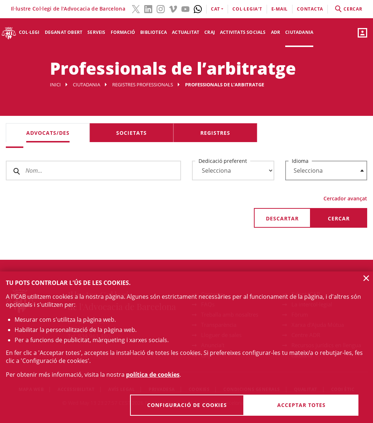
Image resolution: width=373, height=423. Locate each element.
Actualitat (185, 32)
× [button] (366, 278)
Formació (123, 32)
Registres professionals (142, 84)
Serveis (96, 32)
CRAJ (209, 32)
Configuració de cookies (187, 405)
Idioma (300, 160)
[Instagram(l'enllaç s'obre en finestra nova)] (161, 8)
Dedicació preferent (223, 160)
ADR (275, 32)
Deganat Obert (64, 32)
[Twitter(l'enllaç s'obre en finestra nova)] (136, 8)
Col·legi (29, 32)
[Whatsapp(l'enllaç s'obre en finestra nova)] (198, 8)
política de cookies (153, 375)
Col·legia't (247, 9)
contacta (310, 9)
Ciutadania (299, 32)
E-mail (279, 9)
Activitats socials (243, 32)
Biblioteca (153, 32)
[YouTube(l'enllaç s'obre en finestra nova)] (185, 8)
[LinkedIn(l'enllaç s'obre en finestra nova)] (148, 8)
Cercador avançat (345, 198)
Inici (55, 84)
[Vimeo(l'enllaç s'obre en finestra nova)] (173, 8)
